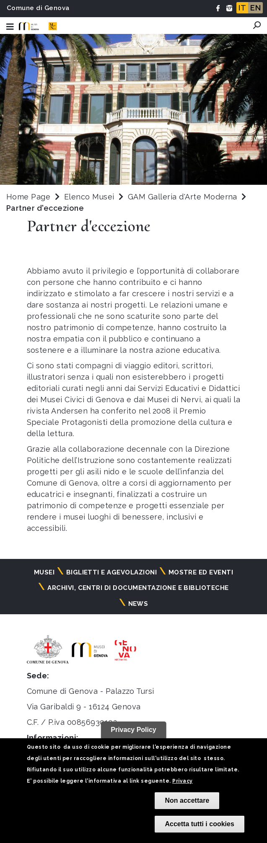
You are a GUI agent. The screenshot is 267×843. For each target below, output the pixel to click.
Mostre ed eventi (200, 572)
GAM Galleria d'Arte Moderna (183, 196)
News (138, 604)
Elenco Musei (89, 196)
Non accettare (187, 800)
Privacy (182, 781)
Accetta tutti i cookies (199, 823)
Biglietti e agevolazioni (111, 572)
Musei (44, 572)
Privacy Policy (133, 729)
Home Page (28, 196)
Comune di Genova (38, 8)
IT (242, 7)
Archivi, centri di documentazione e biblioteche (138, 588)
